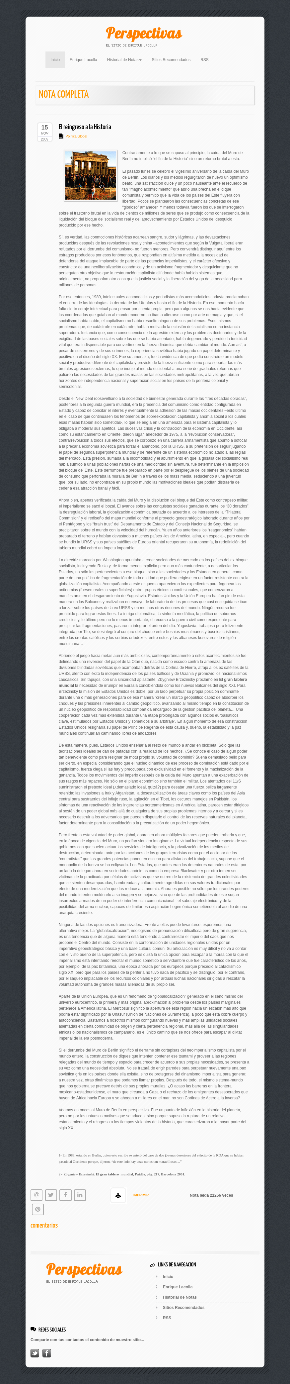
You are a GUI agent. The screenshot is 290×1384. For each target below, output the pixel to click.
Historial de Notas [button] (124, 59)
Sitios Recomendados (171, 59)
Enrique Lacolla (83, 59)
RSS (204, 59)
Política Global (76, 136)
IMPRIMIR (141, 1195)
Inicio (57, 59)
